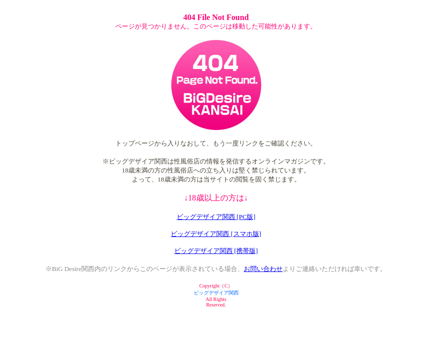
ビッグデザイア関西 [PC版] (216, 216)
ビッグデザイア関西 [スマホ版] (216, 234)
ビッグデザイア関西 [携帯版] (216, 250)
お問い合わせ (263, 268)
